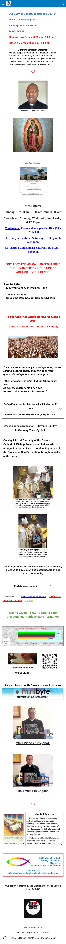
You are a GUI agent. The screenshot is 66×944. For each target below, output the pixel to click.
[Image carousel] (33, 136)
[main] (33, 29)
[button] (3, 3)
